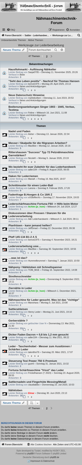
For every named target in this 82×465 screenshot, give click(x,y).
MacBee (32, 146)
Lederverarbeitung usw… (24, 246)
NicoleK (32, 158)
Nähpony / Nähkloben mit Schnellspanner (35, 267)
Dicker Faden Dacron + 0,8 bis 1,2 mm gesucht (38, 334)
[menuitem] (11, 29)
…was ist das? (17, 257)
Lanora (31, 188)
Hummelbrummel (36, 260)
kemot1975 (33, 84)
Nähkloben (15, 390)
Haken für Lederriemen (23, 176)
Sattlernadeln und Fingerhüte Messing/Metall (37, 381)
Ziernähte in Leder (20, 288)
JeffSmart (33, 228)
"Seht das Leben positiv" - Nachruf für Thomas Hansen (43, 81)
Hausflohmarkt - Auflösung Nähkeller (32, 69)
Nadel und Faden (19, 131)
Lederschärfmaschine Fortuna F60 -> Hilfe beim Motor (43, 203)
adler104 (32, 169)
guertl (31, 363)
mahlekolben (34, 98)
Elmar (31, 393)
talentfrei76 (33, 352)
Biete (22, 74)
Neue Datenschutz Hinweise (26, 95)
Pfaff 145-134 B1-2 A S (22, 236)
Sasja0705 (33, 72)
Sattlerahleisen (18, 309)
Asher (31, 134)
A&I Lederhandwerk (38, 219)
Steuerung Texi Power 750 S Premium (32, 360)
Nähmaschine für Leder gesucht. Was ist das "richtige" (43, 299)
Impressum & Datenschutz (41, 461)
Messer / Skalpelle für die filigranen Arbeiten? (37, 143)
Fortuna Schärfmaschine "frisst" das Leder (36, 370)
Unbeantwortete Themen (13, 40)
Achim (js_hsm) (36, 206)
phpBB (30, 453)
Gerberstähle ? (18, 320)
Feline (31, 112)
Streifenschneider (19, 276)
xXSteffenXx (34, 197)
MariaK (31, 179)
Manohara (33, 302)
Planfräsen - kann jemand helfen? (30, 225)
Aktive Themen (35, 40)
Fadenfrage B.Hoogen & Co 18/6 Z (30, 194)
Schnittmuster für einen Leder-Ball (30, 185)
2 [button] (46, 56)
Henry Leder (34, 312)
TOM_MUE (33, 270)
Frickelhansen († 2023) (39, 373)
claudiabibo (34, 384)
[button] (51, 56)
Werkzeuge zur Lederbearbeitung (41, 45)
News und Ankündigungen (33, 86)
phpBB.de (54, 457)
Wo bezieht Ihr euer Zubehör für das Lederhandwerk (42, 166)
